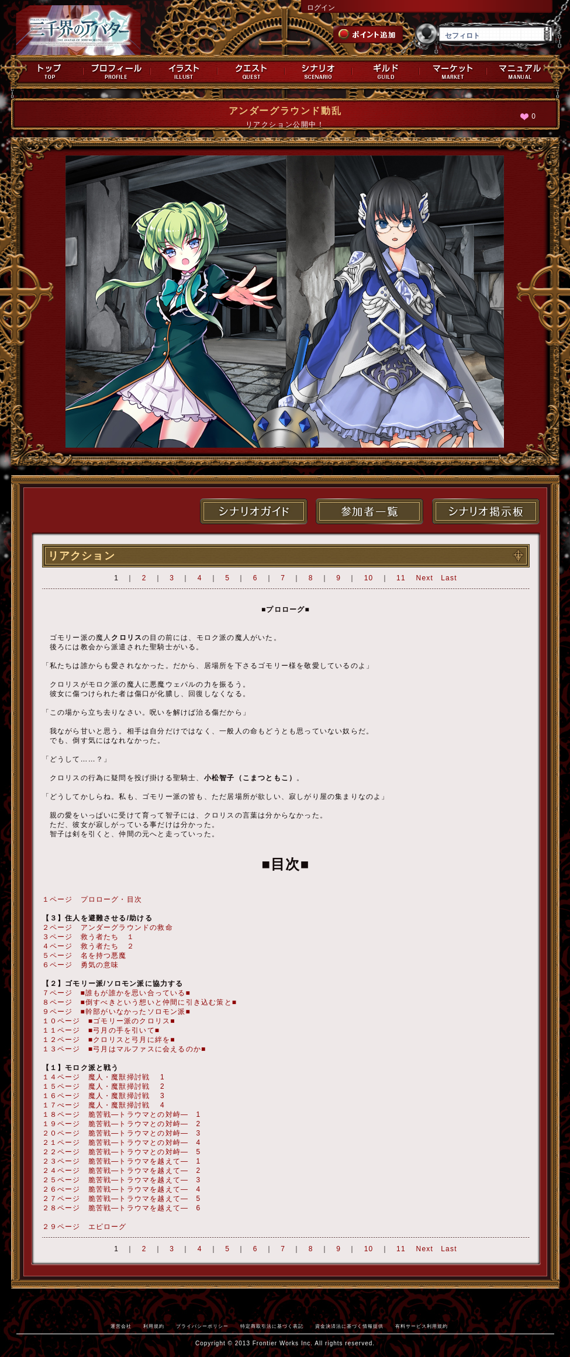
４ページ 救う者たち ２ (88, 946)
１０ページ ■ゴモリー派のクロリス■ (108, 1021)
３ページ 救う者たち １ (88, 937)
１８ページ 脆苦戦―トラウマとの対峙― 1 (121, 1114)
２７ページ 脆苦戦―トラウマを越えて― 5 (121, 1199)
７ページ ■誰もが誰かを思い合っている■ (116, 993)
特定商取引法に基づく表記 (271, 1326)
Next (424, 578)
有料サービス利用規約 (421, 1326)
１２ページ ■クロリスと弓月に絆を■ (108, 1040)
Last (449, 578)
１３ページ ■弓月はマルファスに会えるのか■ (124, 1049)
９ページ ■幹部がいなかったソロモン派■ (116, 1012)
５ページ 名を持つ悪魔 (84, 955)
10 (369, 578)
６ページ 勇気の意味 (80, 965)
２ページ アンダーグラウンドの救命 (107, 927)
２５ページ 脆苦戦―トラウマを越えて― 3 (121, 1180)
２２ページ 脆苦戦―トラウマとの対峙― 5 (121, 1152)
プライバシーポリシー (202, 1326)
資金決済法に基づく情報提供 (349, 1326)
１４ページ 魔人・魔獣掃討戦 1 (103, 1077)
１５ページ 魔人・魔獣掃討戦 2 (103, 1086)
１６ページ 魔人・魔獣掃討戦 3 (103, 1096)
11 (401, 578)
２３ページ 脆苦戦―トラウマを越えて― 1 (121, 1161)
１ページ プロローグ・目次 (92, 899)
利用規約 (153, 1326)
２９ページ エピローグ (84, 1227)
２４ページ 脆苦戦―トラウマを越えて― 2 (121, 1170)
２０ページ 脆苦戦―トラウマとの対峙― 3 (121, 1133)
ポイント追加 (368, 34)
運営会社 (121, 1326)
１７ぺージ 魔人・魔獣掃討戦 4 (103, 1105)
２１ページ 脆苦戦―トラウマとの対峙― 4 (121, 1142)
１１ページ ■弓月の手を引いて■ (101, 1030)
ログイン (321, 8)
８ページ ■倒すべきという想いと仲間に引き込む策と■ (139, 1002)
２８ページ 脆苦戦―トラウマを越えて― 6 (121, 1208)
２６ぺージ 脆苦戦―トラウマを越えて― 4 (121, 1189)
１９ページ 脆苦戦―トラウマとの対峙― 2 (121, 1124)
